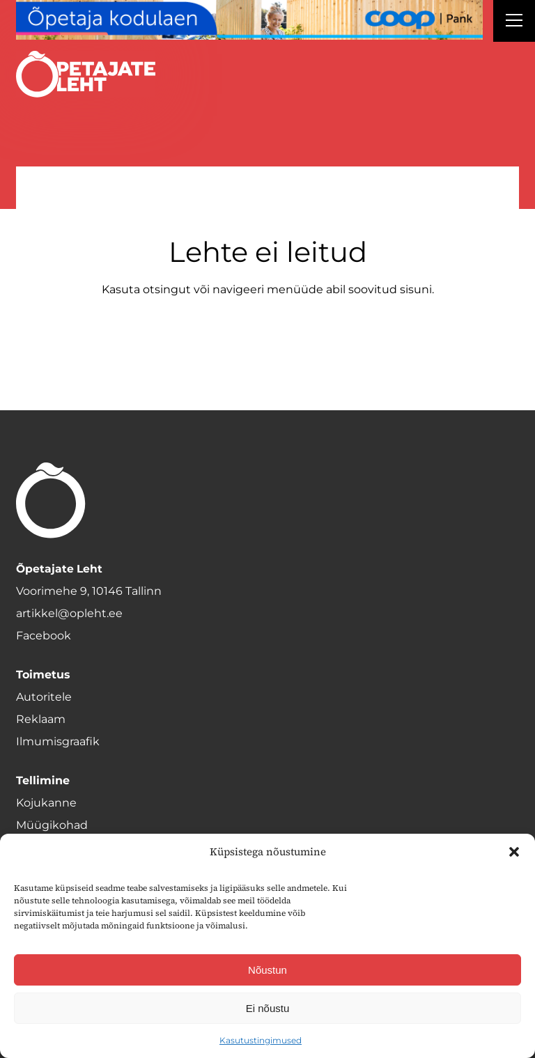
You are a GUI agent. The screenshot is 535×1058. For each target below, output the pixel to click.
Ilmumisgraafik (58, 741)
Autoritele (44, 696)
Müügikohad (52, 825)
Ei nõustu (268, 1008)
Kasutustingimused (260, 1040)
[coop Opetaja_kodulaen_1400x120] (249, 20)
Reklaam (40, 719)
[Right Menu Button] (514, 22)
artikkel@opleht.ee (69, 613)
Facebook (43, 635)
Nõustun (267, 970)
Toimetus (43, 674)
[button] (514, 852)
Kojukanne (46, 802)
